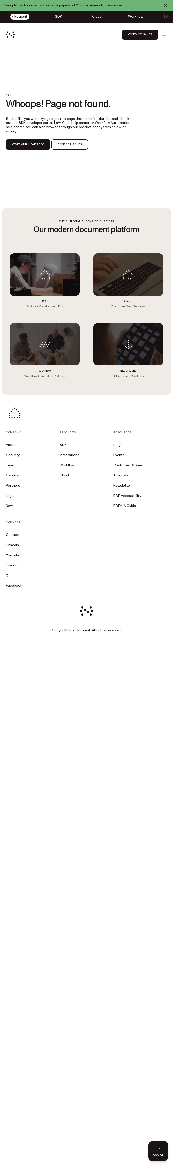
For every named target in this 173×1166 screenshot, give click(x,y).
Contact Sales (140, 34)
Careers (12, 475)
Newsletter (122, 485)
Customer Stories (128, 465)
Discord (12, 565)
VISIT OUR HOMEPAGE (28, 144)
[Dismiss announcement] (166, 5)
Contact (13, 534)
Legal (10, 495)
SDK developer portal (36, 122)
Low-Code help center (71, 122)
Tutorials (120, 475)
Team (10, 465)
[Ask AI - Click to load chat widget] (158, 1151)
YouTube (13, 555)
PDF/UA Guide (124, 505)
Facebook (14, 585)
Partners (13, 485)
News (10, 505)
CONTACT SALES (70, 144)
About (11, 445)
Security (13, 455)
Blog (117, 445)
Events (119, 455)
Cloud (64, 475)
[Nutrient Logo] (10, 34)
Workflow (67, 465)
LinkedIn (12, 545)
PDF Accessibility (127, 495)
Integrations (69, 455)
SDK (63, 445)
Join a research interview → (100, 5)
